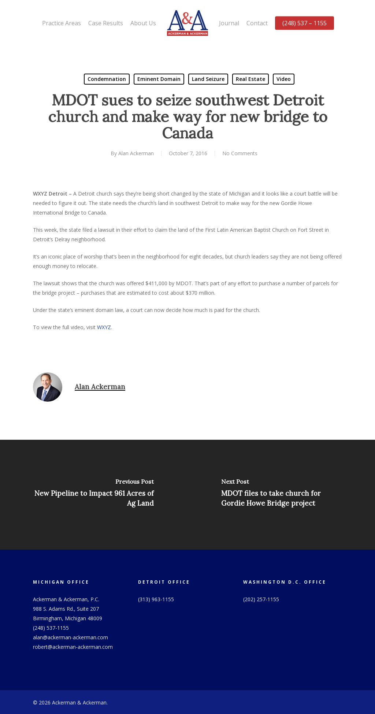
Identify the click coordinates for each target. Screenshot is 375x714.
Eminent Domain (159, 78)
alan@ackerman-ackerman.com (70, 637)
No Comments (239, 153)
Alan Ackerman (136, 153)
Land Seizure (208, 78)
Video (283, 78)
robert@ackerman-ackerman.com (73, 646)
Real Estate (250, 78)
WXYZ (104, 327)
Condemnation (107, 78)
